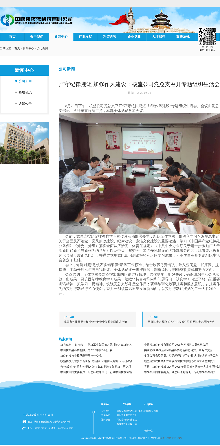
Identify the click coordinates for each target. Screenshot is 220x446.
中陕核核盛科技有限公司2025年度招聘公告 (86, 350)
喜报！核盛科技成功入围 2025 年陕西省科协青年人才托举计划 (182, 366)
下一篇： (182, 322)
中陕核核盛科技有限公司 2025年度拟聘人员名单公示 (176, 344)
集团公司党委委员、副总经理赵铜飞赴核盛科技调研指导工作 (181, 355)
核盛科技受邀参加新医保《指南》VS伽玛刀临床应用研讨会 (96, 361)
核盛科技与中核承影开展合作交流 (81, 355)
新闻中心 (28, 48)
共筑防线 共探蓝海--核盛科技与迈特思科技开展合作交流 (178, 350)
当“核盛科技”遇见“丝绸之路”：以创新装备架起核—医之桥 (95, 366)
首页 (12, 36)
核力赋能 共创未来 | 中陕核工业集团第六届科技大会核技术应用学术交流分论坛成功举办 (98, 344)
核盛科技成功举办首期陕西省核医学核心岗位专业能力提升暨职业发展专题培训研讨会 (182, 361)
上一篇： (98, 322)
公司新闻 (42, 48)
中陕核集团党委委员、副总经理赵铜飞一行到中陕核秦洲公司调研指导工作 (182, 372)
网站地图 (155, 438)
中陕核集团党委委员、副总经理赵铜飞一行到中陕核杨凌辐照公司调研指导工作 (98, 372)
